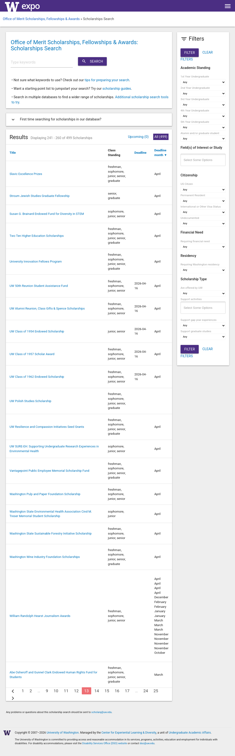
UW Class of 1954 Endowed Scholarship (36, 331)
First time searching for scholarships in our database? (55, 119)
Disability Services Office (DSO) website (104, 743)
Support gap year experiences (199, 320)
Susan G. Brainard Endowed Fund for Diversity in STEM (46, 214)
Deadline (140, 152)
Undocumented (190, 218)
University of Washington (63, 732)
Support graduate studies (196, 331)
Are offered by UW (191, 287)
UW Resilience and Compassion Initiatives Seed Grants (46, 427)
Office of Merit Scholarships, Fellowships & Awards (41, 19)
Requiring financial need (195, 241)
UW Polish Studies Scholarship (30, 401)
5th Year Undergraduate (195, 121)
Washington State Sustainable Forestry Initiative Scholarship (50, 533)
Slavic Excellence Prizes (25, 174)
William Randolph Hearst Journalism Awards (39, 616)
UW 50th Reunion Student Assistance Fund (38, 286)
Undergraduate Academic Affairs (190, 732)
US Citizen (187, 184)
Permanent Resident (193, 195)
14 (96, 690)
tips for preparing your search (107, 80)
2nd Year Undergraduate (195, 87)
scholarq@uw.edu (101, 712)
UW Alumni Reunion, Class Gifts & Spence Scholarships (47, 308)
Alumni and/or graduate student (200, 133)
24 (145, 690)
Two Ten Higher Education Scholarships (36, 236)
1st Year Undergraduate (195, 76)
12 (76, 690)
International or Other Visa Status (201, 206)
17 (127, 690)
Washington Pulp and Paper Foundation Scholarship (44, 494)
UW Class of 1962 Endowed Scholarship (36, 376)
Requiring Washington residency (200, 264)
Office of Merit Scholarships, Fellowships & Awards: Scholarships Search (74, 45)
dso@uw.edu (147, 743)
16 (117, 690)
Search (92, 61)
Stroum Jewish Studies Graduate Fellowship (39, 196)
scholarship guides (116, 89)
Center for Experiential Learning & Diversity (129, 732)
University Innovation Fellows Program (35, 261)
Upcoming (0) (138, 137)
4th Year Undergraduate (195, 110)
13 (86, 690)
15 (106, 690)
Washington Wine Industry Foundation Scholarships (44, 557)
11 (66, 690)
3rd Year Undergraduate (195, 99)
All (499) (160, 137)
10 (56, 690)
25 (155, 690)
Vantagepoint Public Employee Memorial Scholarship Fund (49, 470)
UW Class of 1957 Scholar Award (31, 354)
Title (12, 152)
